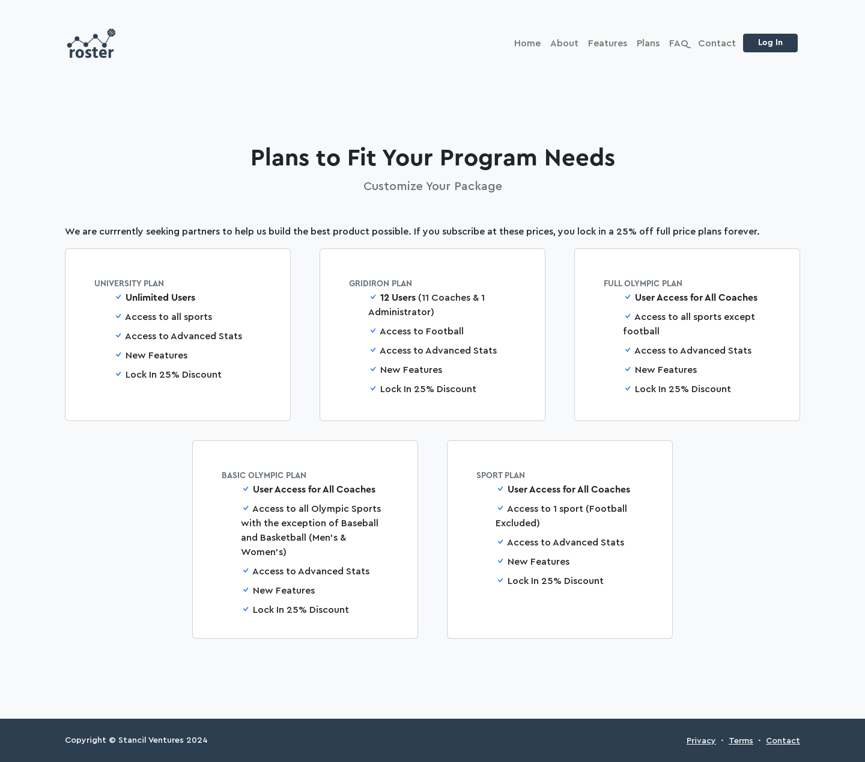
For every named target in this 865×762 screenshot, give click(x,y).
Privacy (701, 741)
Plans (648, 43)
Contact (717, 43)
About (564, 43)
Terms (741, 741)
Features (607, 43)
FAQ (678, 43)
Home (527, 43)
